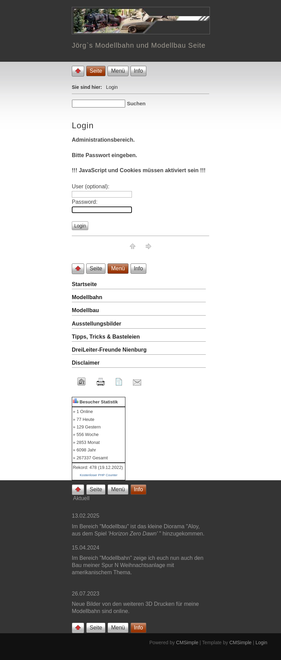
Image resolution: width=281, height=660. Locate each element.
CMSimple (187, 642)
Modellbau (85, 310)
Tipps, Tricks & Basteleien (106, 337)
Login (261, 642)
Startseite (84, 284)
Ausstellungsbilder (96, 324)
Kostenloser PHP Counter (98, 475)
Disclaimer (86, 363)
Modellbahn (87, 297)
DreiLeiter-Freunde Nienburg (109, 350)
